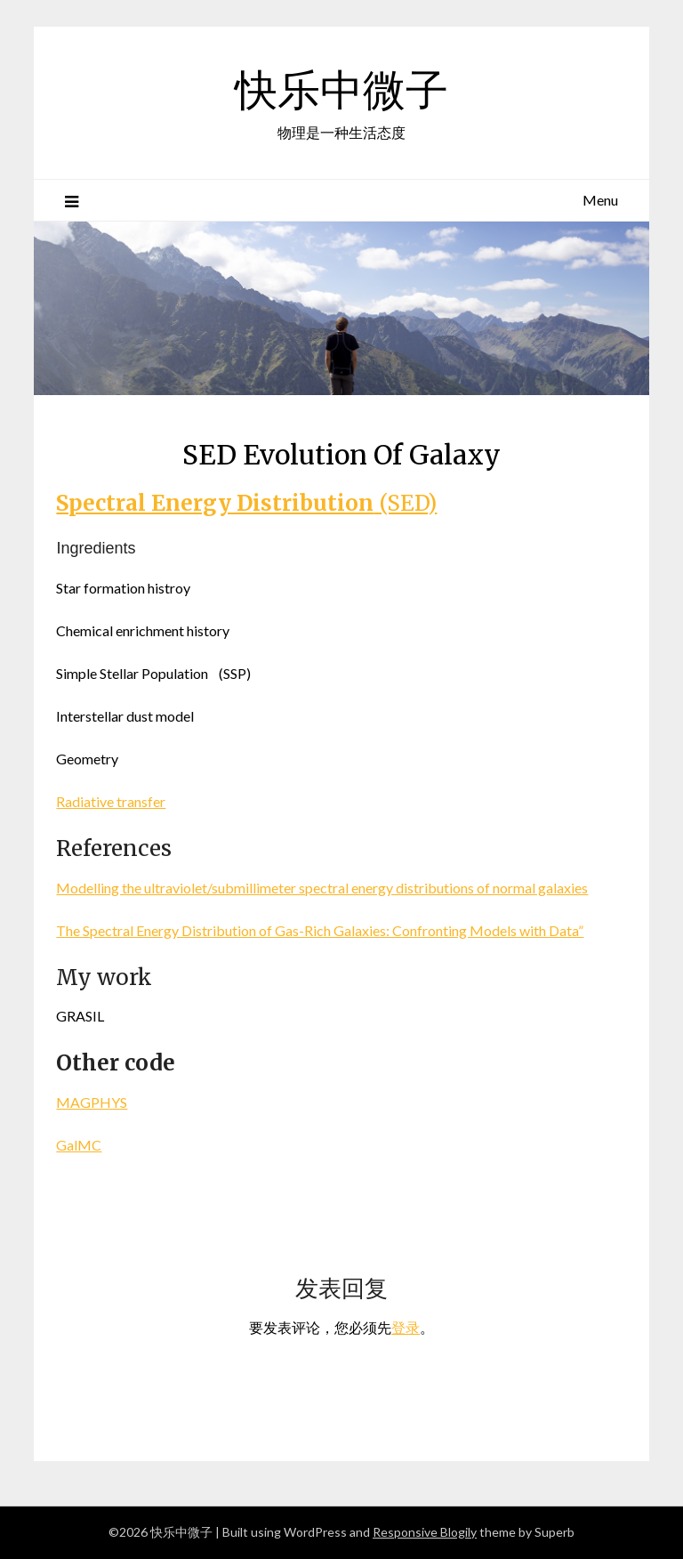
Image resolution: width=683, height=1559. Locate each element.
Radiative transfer (110, 801)
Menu (600, 199)
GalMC (78, 1144)
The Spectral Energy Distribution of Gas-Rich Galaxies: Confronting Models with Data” (319, 930)
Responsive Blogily (425, 1531)
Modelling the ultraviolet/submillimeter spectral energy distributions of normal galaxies (322, 887)
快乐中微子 (341, 90)
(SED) (246, 503)
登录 (405, 1327)
